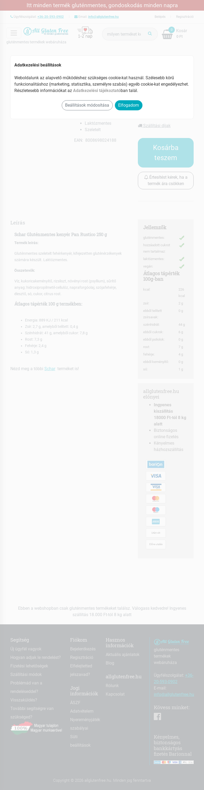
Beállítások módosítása (87, 105)
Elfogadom (128, 105)
